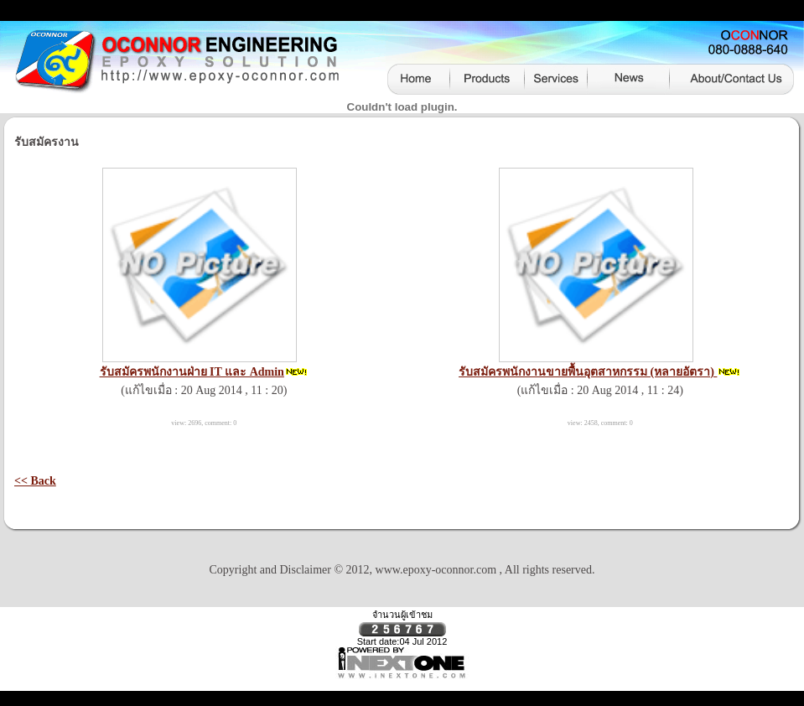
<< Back (35, 481)
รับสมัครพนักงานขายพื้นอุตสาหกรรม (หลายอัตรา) (588, 372)
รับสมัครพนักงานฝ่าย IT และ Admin (192, 372)
